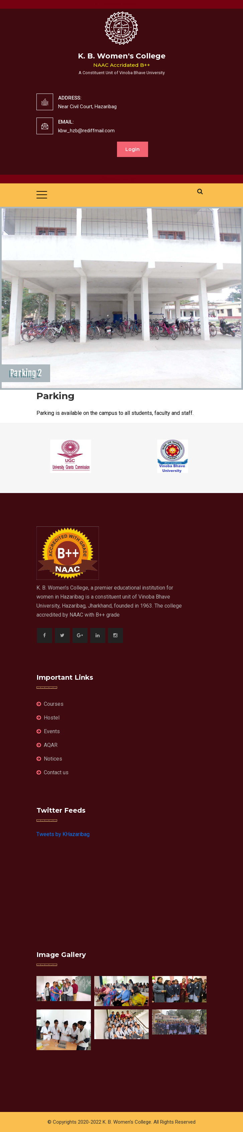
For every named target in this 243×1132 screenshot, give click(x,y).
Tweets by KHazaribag (63, 834)
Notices (49, 759)
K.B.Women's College (120, 178)
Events (48, 731)
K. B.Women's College (120, 4)
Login (132, 149)
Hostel (47, 717)
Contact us (52, 772)
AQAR (46, 745)
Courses (50, 704)
